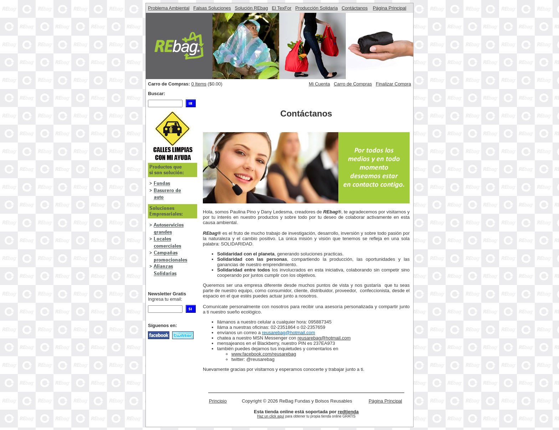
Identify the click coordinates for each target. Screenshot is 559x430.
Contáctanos (355, 8)
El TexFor (282, 8)
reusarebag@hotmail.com (323, 338)
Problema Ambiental (168, 8)
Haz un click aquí (270, 416)
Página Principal (389, 8)
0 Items (198, 84)
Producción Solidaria (316, 8)
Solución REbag (251, 8)
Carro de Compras (353, 84)
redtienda (348, 411)
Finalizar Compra (393, 84)
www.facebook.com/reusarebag (263, 354)
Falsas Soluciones (212, 8)
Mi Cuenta (319, 84)
